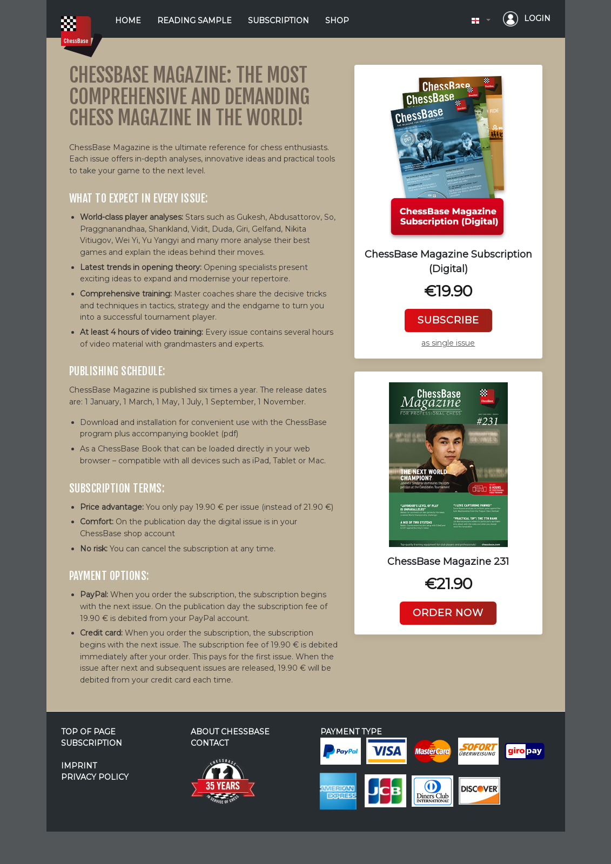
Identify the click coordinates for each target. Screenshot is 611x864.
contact (210, 743)
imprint (79, 766)
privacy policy (95, 777)
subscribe (448, 320)
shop (337, 20)
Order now (448, 613)
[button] (481, 21)
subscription (278, 20)
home (128, 20)
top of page (88, 732)
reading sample (194, 20)
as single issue (448, 343)
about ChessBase (230, 732)
